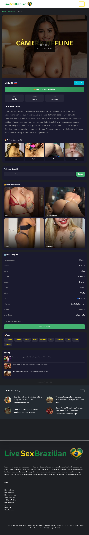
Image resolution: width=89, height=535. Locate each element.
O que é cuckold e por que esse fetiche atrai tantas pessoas (26, 412)
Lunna (6, 216)
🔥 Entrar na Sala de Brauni (44, 89)
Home (4, 12)
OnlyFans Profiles (10, 500)
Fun (51, 341)
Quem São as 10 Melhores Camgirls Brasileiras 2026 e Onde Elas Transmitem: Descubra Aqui (69, 412)
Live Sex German (10, 495)
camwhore (7, 505)
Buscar (80, 175)
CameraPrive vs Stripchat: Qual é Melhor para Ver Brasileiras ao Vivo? (33, 358)
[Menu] (82, 4)
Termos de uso (43, 528)
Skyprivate (12, 12)
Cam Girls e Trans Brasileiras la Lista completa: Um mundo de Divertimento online (28, 401)
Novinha (43, 341)
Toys (68, 341)
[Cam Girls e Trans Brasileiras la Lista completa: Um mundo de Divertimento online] (7, 401)
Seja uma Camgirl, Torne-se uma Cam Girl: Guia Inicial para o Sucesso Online (70, 401)
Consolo (8, 346)
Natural (18, 341)
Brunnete (8, 341)
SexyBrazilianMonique (52, 216)
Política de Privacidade (59, 525)
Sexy (35, 341)
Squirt (76, 341)
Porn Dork (7, 507)
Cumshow (59, 341)
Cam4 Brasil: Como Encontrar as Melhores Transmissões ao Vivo (32, 373)
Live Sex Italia (9, 492)
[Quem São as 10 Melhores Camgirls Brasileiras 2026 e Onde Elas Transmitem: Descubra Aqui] (49, 412)
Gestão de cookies (76, 525)
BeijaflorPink (50, 247)
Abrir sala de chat (44, 327)
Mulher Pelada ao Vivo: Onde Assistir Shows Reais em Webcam (32, 366)
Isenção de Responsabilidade (38, 525)
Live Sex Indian (9, 502)
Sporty (27, 341)
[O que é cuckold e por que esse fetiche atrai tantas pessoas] (7, 412)
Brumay (7, 247)
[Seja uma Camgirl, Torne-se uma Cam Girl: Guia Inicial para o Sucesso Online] (49, 401)
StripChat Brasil (9, 497)
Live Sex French (9, 490)
